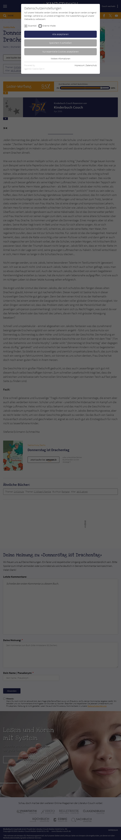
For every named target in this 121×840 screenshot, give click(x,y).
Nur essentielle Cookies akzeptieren (60, 51)
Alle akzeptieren (60, 34)
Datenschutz (91, 65)
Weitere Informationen (60, 58)
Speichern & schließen (60, 42)
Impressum (79, 65)
